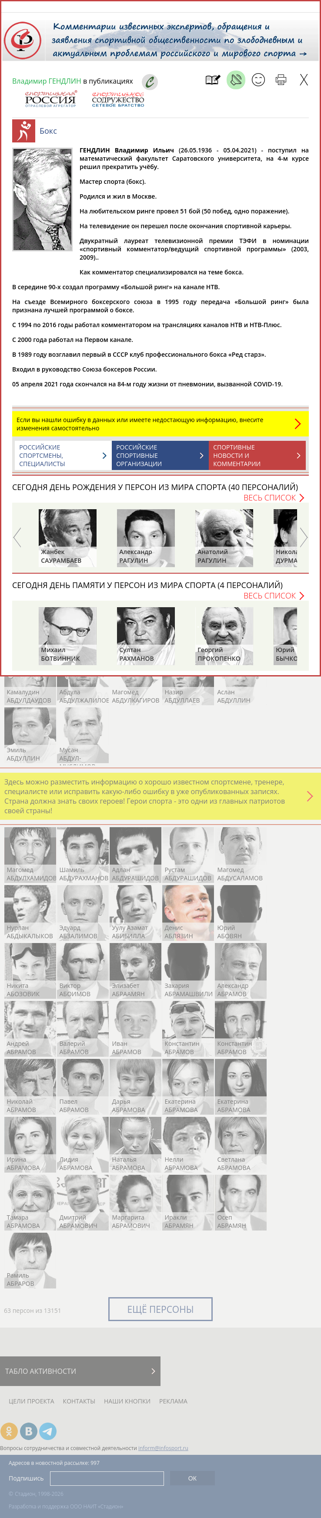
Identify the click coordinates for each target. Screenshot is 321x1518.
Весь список (270, 502)
